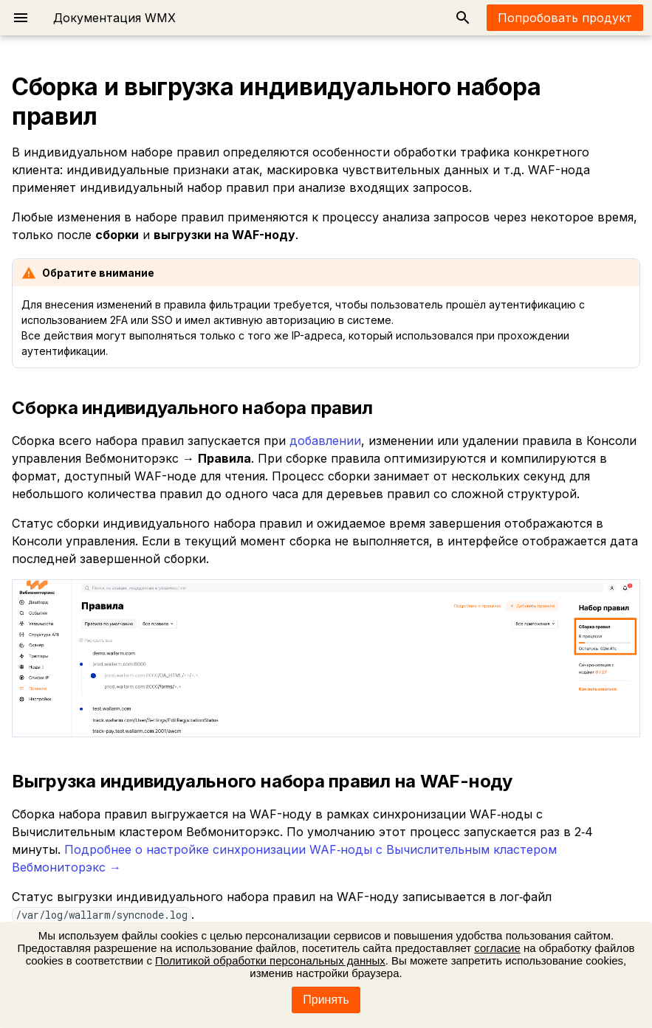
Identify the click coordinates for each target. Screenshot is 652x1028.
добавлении (325, 440)
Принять (326, 999)
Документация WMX (114, 17)
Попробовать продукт (565, 17)
